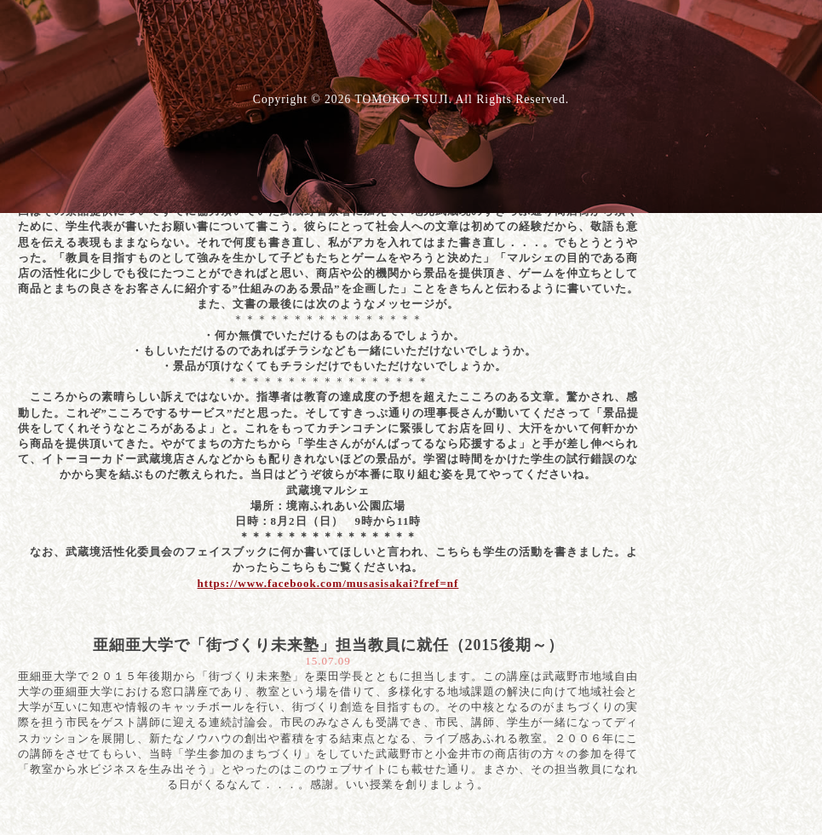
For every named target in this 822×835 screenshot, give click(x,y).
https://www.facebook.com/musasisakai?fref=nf (328, 583)
